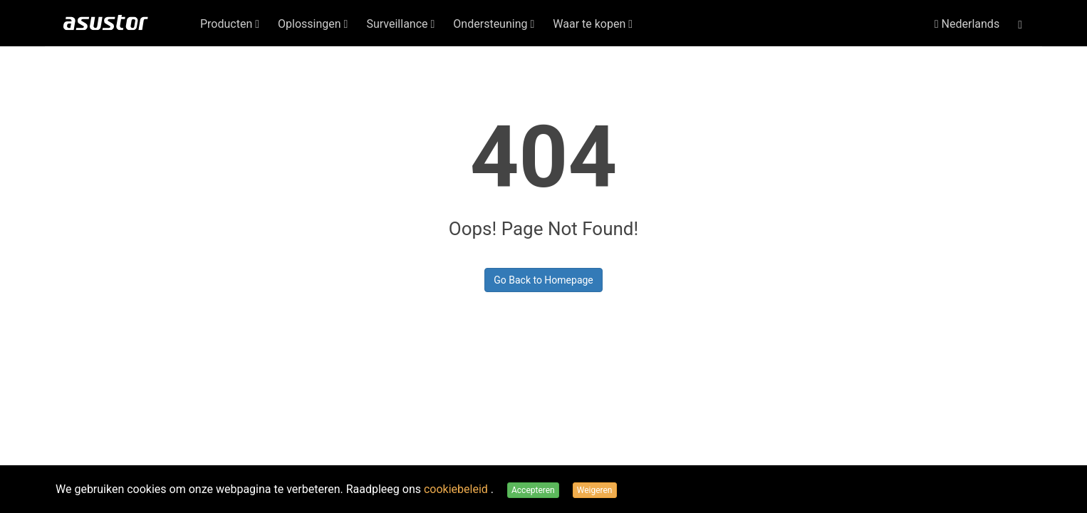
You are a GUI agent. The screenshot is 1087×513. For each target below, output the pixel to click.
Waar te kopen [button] (593, 24)
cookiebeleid (457, 489)
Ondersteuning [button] (493, 24)
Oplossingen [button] (313, 24)
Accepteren (533, 490)
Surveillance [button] (400, 24)
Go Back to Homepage (543, 280)
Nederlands (967, 24)
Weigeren (595, 490)
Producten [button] (229, 24)
